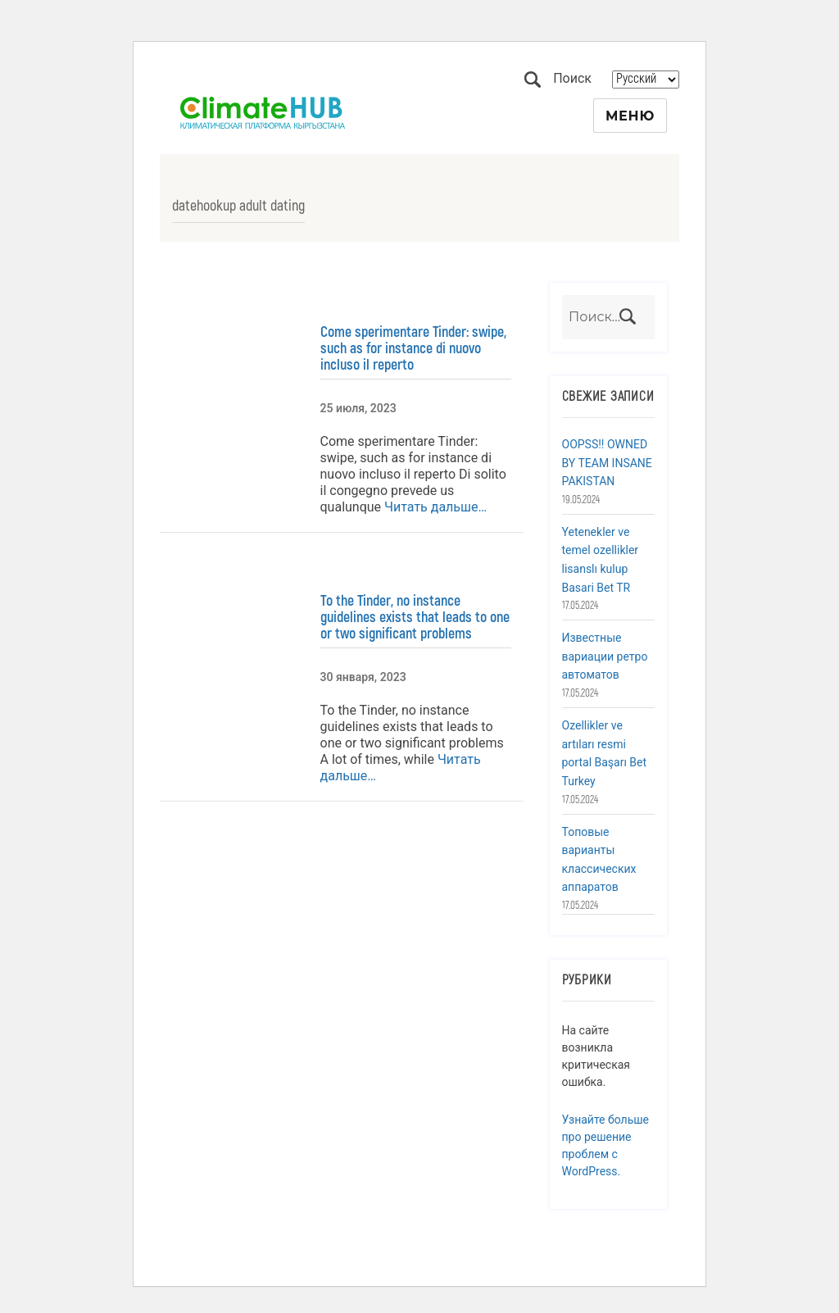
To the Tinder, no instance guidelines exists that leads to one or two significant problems (415, 617)
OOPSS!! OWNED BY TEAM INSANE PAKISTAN (607, 463)
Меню (630, 116)
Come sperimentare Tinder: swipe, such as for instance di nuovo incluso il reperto (413, 348)
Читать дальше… (434, 507)
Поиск (532, 79)
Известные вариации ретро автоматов (605, 656)
